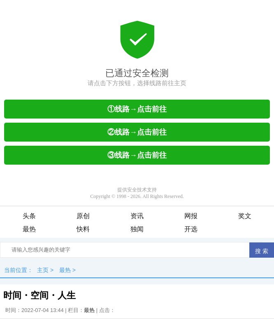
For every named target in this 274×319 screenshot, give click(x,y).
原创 (83, 215)
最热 (29, 229)
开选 (190, 229)
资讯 (137, 215)
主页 (43, 270)
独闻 (137, 229)
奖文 (244, 215)
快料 (83, 229)
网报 (190, 215)
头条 (29, 215)
